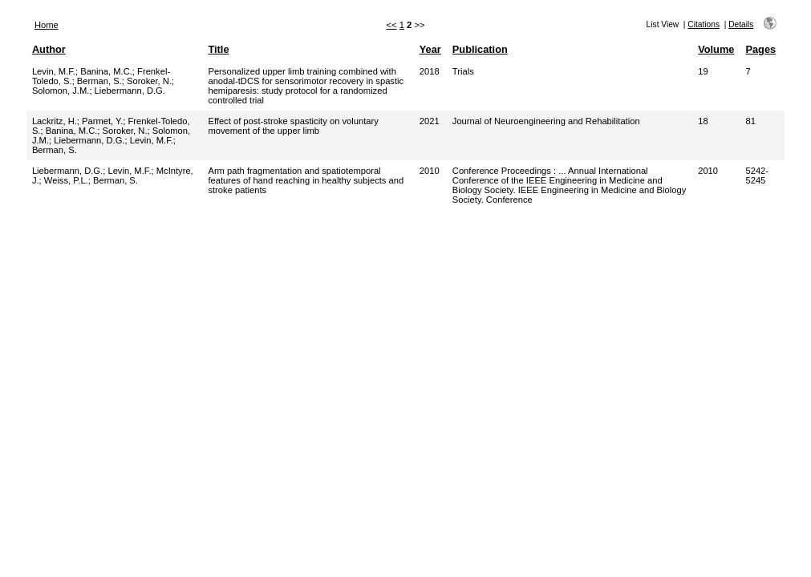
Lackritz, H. (54, 121)
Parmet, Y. (102, 121)
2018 (430, 71)
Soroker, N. (149, 81)
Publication (480, 49)
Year (430, 49)
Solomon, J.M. (61, 90)
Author (49, 49)
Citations (703, 24)
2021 (430, 121)
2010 (430, 171)
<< (392, 25)
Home (46, 25)
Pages (760, 49)
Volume (716, 49)
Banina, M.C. (106, 71)
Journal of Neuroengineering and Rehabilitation (546, 121)
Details (740, 24)
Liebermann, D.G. (130, 90)
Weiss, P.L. (66, 180)
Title (218, 49)
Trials (463, 71)
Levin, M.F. (53, 71)
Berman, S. (99, 81)
